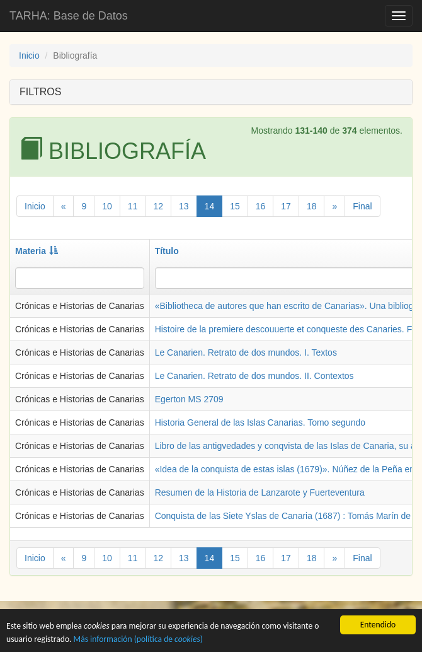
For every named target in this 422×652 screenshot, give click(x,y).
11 (133, 206)
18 (312, 206)
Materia (36, 251)
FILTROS (40, 91)
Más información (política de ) (138, 640)
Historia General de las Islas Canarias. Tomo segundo (260, 422)
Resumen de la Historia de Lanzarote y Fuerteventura (260, 492)
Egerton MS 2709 (189, 399)
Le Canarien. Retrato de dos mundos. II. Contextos (254, 376)
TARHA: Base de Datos (68, 15)
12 (158, 206)
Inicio (29, 55)
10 (107, 206)
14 (210, 206)
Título (167, 251)
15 (235, 206)
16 (261, 206)
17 (286, 206)
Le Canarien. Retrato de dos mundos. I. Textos (246, 352)
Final (362, 206)
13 (184, 206)
